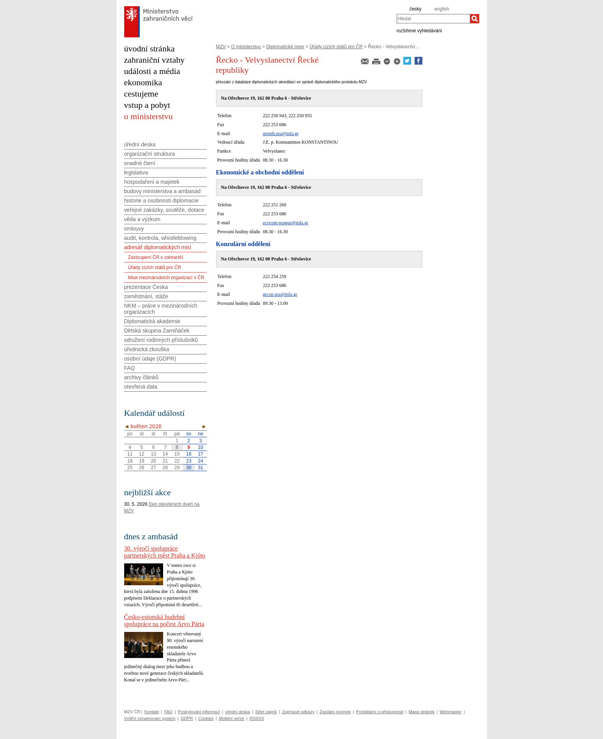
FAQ (129, 368)
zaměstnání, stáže (146, 296)
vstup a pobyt (147, 105)
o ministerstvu (148, 116)
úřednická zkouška (146, 349)
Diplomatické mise (285, 46)
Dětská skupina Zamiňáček (157, 330)
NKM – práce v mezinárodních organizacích (160, 309)
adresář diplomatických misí (158, 247)
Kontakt (151, 711)
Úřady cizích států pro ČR (336, 46)
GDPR (187, 718)
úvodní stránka (149, 48)
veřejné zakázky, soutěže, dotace (164, 210)
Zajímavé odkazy (298, 711)
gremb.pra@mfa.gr (281, 133)
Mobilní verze (231, 718)
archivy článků (141, 377)
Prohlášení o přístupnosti (380, 711)
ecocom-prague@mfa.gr (285, 222)
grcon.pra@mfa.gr (280, 294)
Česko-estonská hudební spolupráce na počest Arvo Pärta (164, 620)
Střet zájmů (266, 711)
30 (188, 467)
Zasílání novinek (335, 711)
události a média (152, 71)
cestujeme (141, 94)
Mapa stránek (422, 711)
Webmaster (451, 711)
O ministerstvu (246, 46)
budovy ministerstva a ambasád (162, 191)
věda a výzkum (142, 219)
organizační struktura (149, 154)
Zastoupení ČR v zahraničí (155, 257)
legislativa (136, 172)
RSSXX (257, 718)
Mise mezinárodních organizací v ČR (166, 277)
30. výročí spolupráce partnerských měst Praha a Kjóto (165, 552)
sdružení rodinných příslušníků (161, 340)
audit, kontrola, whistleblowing (160, 238)
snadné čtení (139, 163)
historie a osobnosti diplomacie (161, 200)
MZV (221, 46)
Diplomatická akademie (152, 321)
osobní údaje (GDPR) (150, 358)
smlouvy (134, 228)
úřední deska (140, 144)
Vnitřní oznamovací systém (150, 718)
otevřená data (141, 387)
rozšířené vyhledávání (419, 30)
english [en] (441, 9)
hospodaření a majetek (151, 182)
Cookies (206, 718)
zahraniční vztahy (154, 60)
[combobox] (433, 18)
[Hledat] (474, 18)
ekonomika (143, 82)
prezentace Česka (146, 287)
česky (416, 9)
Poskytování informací (199, 711)
